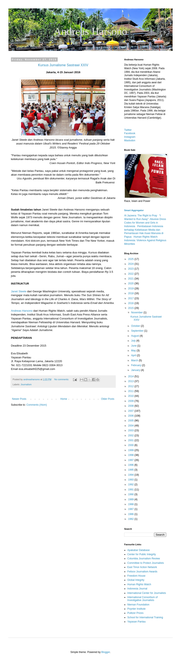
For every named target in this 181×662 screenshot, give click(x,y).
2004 (131, 425)
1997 (131, 460)
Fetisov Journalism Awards (142, 571)
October (136, 325)
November (137, 312)
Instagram (129, 136)
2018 (131, 293)
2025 (131, 259)
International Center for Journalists (146, 593)
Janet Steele (18, 291)
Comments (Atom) (36, 404)
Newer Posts (19, 398)
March (135, 360)
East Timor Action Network (142, 567)
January (136, 370)
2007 (131, 410)
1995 (131, 469)
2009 (131, 401)
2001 (131, 440)
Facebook (129, 133)
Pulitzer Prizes (135, 613)
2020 (131, 283)
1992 (131, 484)
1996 (131, 464)
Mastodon (129, 140)
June (134, 345)
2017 (131, 298)
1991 (131, 489)
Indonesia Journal (137, 588)
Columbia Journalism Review (143, 558)
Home (63, 398)
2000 (131, 445)
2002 (131, 435)
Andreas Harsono (22, 310)
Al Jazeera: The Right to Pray (140, 215)
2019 (131, 288)
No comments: (62, 379)
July (133, 340)
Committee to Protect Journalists (145, 562)
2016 (131, 303)
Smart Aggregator (134, 210)
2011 (131, 391)
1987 (131, 509)
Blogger (105, 652)
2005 (131, 420)
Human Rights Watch (139, 584)
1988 (131, 504)
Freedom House (136, 575)
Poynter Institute (136, 608)
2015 (131, 308)
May (134, 350)
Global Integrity (135, 580)
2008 (131, 405)
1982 (131, 519)
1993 (131, 479)
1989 (131, 499)
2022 (131, 273)
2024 (131, 263)
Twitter (128, 129)
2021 (131, 278)
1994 (131, 474)
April (134, 355)
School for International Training (145, 617)
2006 (131, 415)
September (137, 330)
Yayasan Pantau (136, 621)
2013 (131, 381)
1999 (131, 450)
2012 (131, 386)
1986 (131, 514)
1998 (131, 455)
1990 (131, 494)
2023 (131, 268)
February (136, 365)
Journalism (26, 384)
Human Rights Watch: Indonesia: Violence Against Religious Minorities (145, 240)
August (135, 335)
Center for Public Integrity (141, 554)
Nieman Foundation (138, 604)
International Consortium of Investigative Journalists (142, 599)
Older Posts (107, 398)
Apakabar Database (138, 550)
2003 (131, 430)
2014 (131, 376)
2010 (131, 396)
